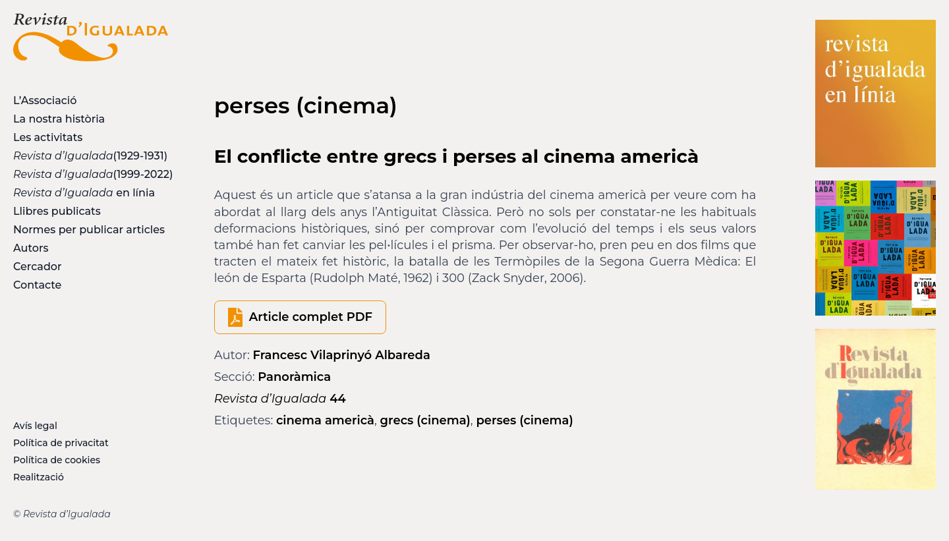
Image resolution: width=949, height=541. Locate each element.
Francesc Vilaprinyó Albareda (341, 355)
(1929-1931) (90, 156)
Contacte (37, 285)
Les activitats (47, 137)
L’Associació (44, 100)
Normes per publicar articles (89, 229)
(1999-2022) (90, 174)
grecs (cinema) (425, 420)
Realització (38, 477)
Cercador (37, 266)
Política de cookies (56, 460)
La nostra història (59, 119)
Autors (30, 248)
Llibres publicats (57, 211)
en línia (84, 192)
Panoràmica (294, 377)
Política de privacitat (61, 443)
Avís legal (35, 426)
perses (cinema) (524, 420)
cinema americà (325, 420)
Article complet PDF (310, 317)
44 (280, 398)
